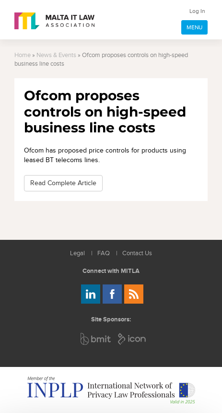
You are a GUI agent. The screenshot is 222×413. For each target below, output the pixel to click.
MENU (194, 27)
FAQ (103, 253)
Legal (77, 253)
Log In (197, 11)
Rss (133, 294)
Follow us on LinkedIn (90, 294)
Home (22, 55)
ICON (132, 339)
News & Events (56, 55)
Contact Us (137, 253)
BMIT (96, 339)
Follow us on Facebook (112, 294)
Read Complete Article (63, 183)
